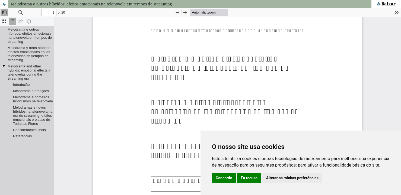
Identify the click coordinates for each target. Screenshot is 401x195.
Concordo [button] (224, 178)
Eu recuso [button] (249, 178)
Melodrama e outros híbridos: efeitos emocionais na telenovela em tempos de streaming (91, 3)
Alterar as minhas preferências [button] (292, 178)
